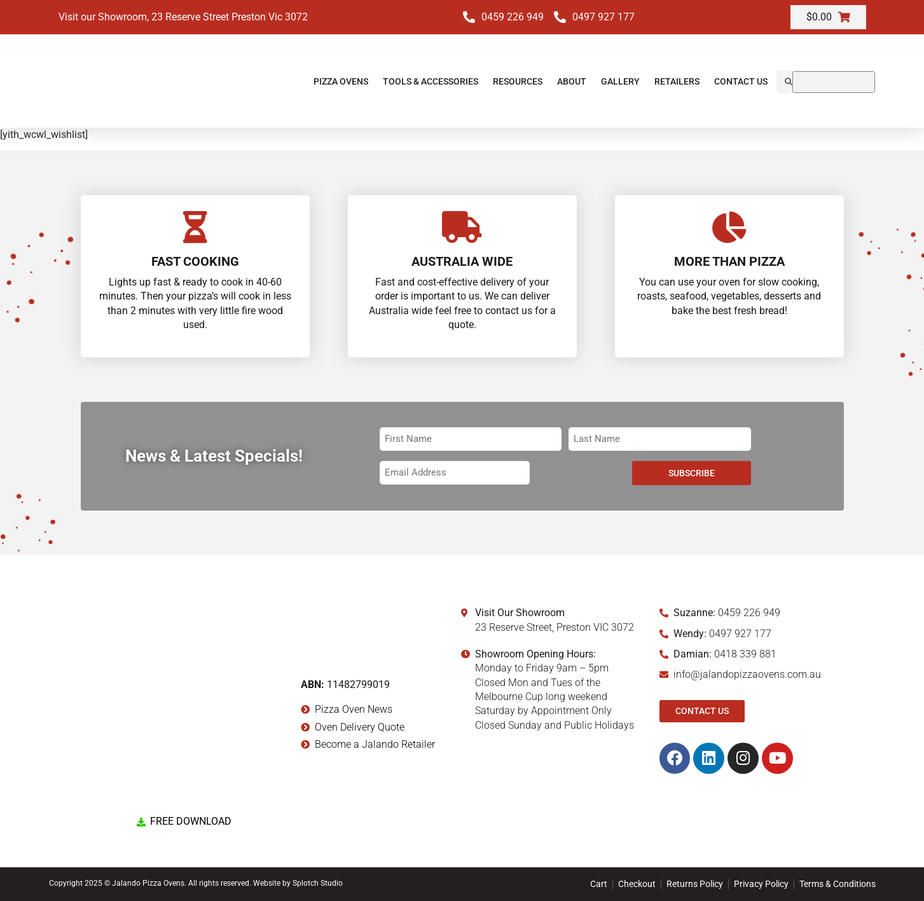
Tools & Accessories (430, 81)
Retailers (677, 81)
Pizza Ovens (341, 81)
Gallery (620, 81)
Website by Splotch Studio (298, 883)
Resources (517, 81)
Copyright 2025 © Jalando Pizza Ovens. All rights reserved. (151, 883)
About (571, 81)
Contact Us (741, 81)
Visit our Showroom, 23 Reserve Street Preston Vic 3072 (183, 17)
